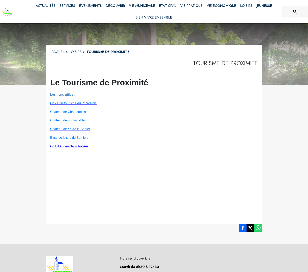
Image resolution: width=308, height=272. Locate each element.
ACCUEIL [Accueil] (58, 51)
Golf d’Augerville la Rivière (69, 146)
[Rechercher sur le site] (295, 11)
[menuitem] (45, 6)
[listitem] (243, 228)
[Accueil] (7, 12)
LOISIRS (75, 51)
